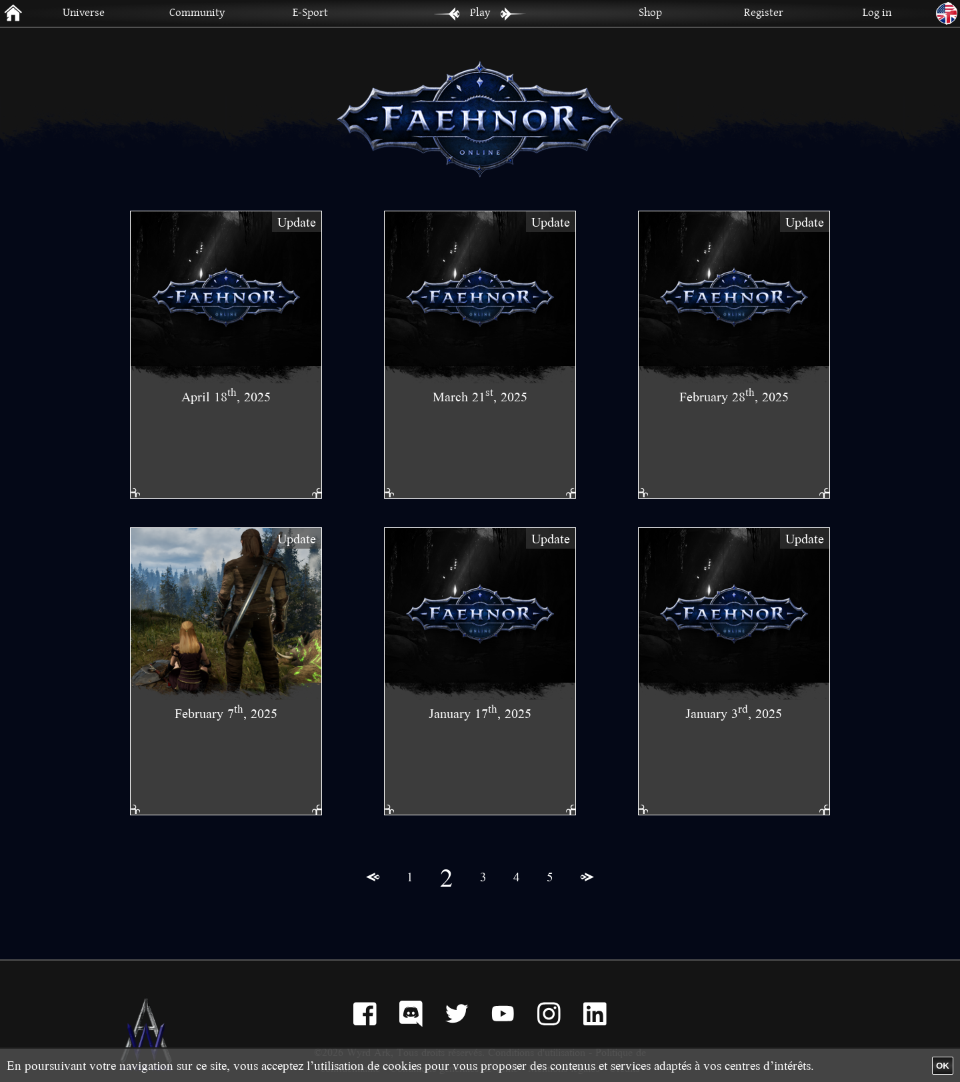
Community (197, 11)
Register (763, 11)
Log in (877, 11)
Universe (84, 11)
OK (942, 1066)
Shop (650, 11)
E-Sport (310, 11)
